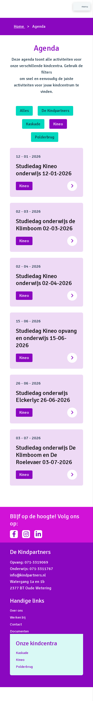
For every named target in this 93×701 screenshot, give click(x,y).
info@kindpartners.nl (28, 575)
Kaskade (33, 124)
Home (19, 26)
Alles (24, 110)
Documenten (19, 631)
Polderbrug (44, 137)
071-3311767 (41, 568)
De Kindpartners (55, 110)
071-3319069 (36, 562)
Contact (16, 624)
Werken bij (18, 617)
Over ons (16, 610)
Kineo (58, 124)
